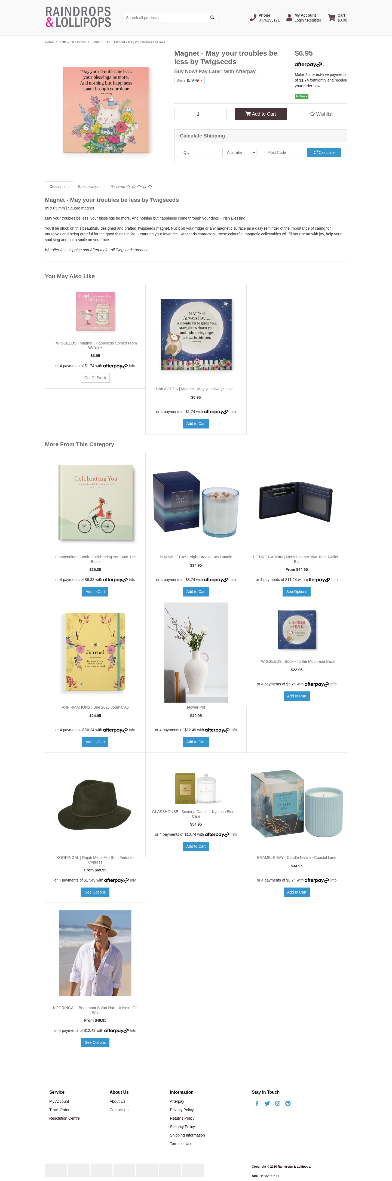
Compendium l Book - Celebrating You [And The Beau (95, 559)
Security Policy (182, 1127)
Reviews (131, 186)
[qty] (197, 152)
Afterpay (177, 1101)
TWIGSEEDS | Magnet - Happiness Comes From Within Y (95, 345)
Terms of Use (181, 1143)
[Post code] (282, 152)
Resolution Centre (64, 1118)
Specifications (89, 186)
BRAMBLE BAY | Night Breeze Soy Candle (196, 557)
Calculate (324, 152)
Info (132, 366)
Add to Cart (260, 114)
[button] (265, 18)
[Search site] (212, 17)
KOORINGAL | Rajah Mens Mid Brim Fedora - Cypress (95, 859)
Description (59, 186)
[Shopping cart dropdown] (337, 18)
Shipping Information (187, 1135)
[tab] (59, 186)
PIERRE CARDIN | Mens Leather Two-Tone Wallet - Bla (297, 559)
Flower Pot (196, 707)
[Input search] (164, 17)
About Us (117, 1101)
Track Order (59, 1110)
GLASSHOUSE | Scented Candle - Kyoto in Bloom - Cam (196, 814)
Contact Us (119, 1110)
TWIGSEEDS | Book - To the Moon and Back (297, 661)
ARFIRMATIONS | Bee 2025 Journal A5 (95, 707)
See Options (296, 591)
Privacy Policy (182, 1110)
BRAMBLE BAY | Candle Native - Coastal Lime (296, 857)
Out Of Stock (95, 378)
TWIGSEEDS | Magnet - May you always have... (196, 389)
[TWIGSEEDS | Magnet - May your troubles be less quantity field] (200, 114)
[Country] (239, 152)
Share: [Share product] (188, 80)
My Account (59, 1101)
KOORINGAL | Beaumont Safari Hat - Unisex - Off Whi (95, 1010)
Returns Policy (182, 1118)
